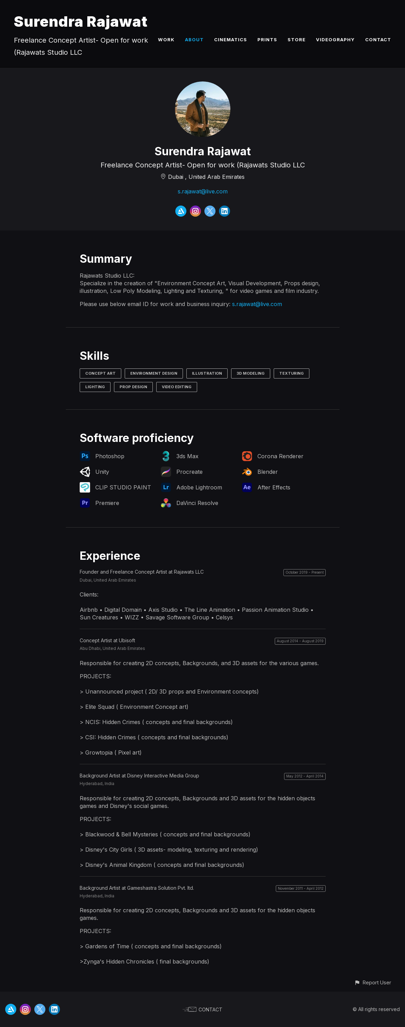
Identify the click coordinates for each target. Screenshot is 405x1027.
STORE (297, 39)
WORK (166, 39)
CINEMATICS (230, 39)
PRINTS (267, 39)
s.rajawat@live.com (203, 191)
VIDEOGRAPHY (335, 39)
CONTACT (378, 39)
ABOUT (194, 39)
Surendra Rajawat (81, 21)
